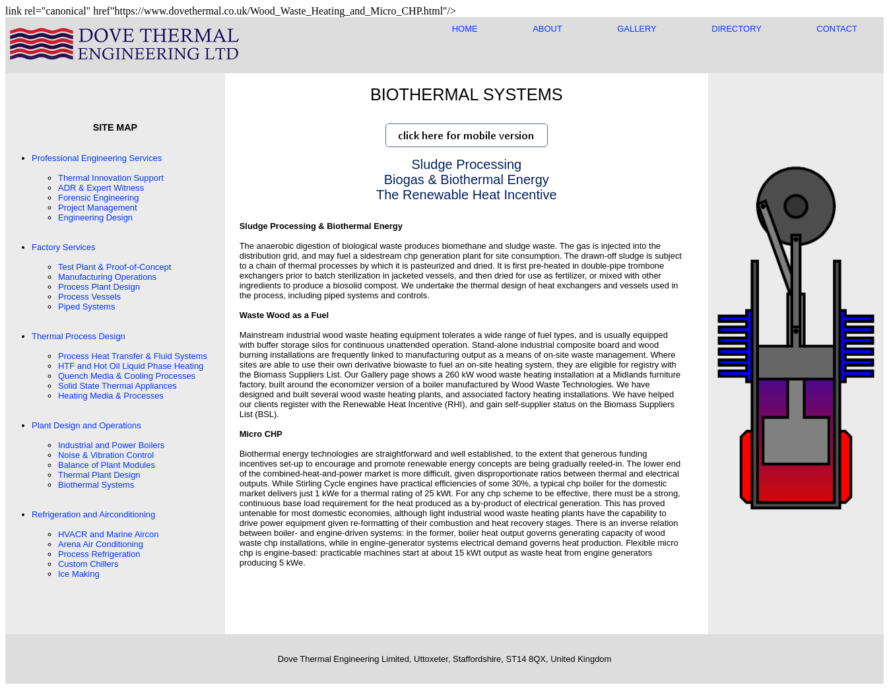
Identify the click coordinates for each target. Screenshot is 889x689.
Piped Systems (86, 307)
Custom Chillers (88, 564)
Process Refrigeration (99, 554)
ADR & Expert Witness (101, 188)
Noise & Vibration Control (106, 455)
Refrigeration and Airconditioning (93, 514)
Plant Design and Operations (86, 425)
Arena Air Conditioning (100, 544)
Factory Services (63, 247)
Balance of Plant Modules (106, 465)
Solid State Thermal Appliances (117, 386)
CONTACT (836, 29)
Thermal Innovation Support (111, 178)
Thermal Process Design (78, 336)
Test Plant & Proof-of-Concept (114, 267)
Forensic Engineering (98, 198)
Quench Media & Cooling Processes (126, 376)
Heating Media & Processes (111, 396)
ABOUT (547, 29)
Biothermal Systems (96, 485)
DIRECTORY (736, 29)
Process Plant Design (99, 287)
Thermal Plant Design (99, 475)
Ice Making (79, 574)
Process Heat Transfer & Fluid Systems (132, 356)
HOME (465, 29)
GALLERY (636, 29)
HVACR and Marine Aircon (108, 534)
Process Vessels (89, 297)
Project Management (97, 208)
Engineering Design (95, 217)
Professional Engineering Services (97, 158)
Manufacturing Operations (107, 277)
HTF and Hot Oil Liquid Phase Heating (130, 366)
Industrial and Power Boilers (111, 445)
